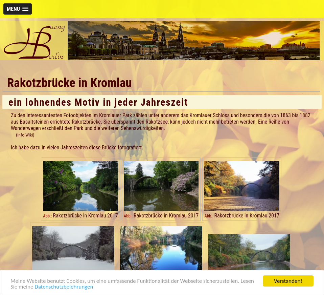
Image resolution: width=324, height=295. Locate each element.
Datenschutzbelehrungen (63, 287)
